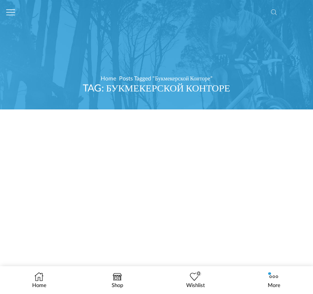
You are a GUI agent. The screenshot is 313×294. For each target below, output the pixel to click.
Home (108, 78)
